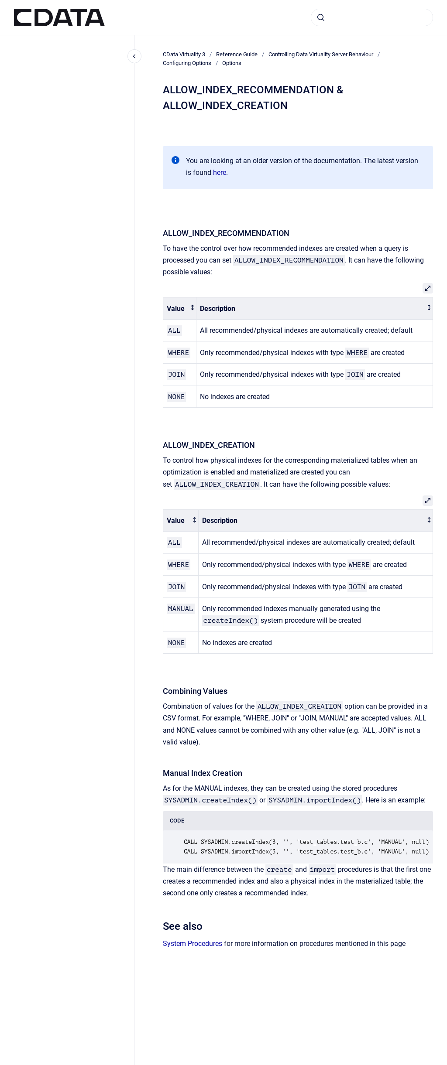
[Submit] (321, 17)
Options (231, 63)
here (219, 172)
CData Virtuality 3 (184, 54)
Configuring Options (187, 63)
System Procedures (192, 943)
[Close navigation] (134, 56)
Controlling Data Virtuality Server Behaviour (320, 54)
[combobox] (372, 17)
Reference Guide (237, 54)
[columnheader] (179, 308)
